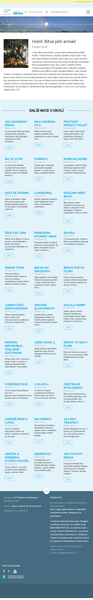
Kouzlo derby (75, 305)
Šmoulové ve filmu (74, 269)
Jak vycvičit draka (73, 455)
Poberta (41, 159)
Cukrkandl (43, 193)
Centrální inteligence (73, 385)
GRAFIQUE (23, 513)
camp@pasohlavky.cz (59, 12)
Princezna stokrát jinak (45, 234)
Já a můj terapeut (71, 420)
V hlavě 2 (41, 384)
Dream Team (14, 267)
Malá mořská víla (44, 123)
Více (9, 147)
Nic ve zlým (14, 159)
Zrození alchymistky (44, 306)
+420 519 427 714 (36, 12)
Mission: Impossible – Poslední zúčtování (15, 348)
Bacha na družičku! (42, 269)
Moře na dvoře (75, 159)
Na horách (42, 419)
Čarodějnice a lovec (16, 420)
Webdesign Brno (10, 513)
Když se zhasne (11, 194)
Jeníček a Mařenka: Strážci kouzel (12, 459)
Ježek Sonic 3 (44, 342)
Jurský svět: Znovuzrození (16, 306)
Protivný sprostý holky (76, 123)
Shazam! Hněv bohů (74, 194)
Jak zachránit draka (16, 123)
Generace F (43, 454)
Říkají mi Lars (15, 233)
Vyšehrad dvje (16, 384)
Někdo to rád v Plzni (76, 344)
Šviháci (69, 233)
